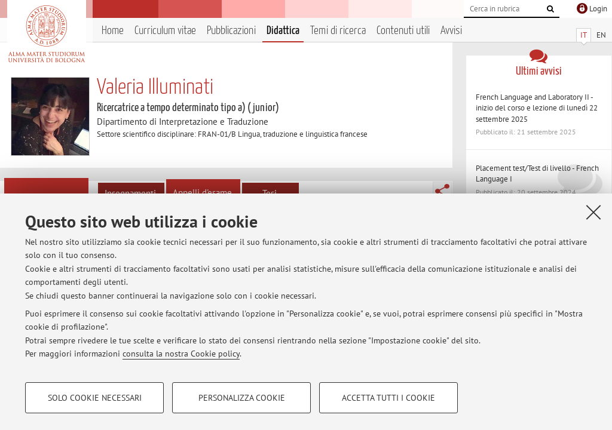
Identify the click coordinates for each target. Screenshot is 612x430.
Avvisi (451, 30)
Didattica (283, 30)
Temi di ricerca (338, 30)
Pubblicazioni (231, 30)
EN (601, 35)
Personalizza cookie (241, 397)
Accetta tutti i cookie (388, 397)
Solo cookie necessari (95, 397)
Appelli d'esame (202, 192)
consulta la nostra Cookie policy (181, 353)
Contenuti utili (403, 30)
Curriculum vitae (165, 30)
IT (583, 35)
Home (113, 30)
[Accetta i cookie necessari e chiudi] (593, 212)
